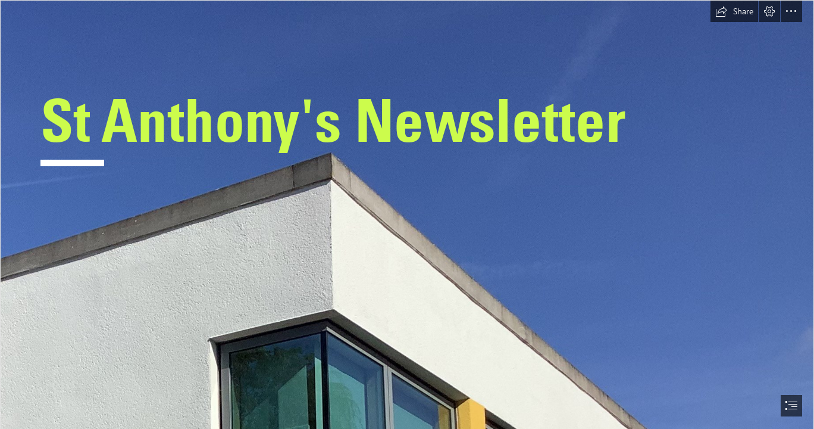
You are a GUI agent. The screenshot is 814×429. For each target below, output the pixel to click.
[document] (407, 214)
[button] (734, 11)
